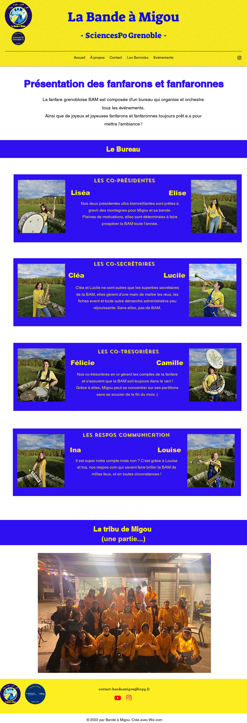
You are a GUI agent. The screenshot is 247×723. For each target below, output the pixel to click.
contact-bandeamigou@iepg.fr (124, 689)
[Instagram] (239, 57)
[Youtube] (117, 698)
